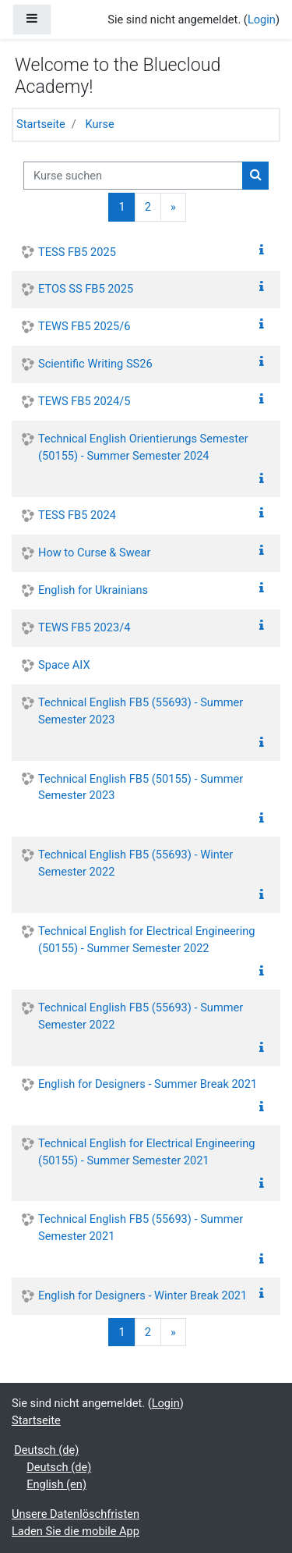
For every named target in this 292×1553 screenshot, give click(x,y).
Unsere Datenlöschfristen (75, 1514)
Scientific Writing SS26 (95, 364)
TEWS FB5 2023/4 (84, 627)
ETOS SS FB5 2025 (85, 289)
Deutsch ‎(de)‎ (46, 1450)
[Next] (173, 207)
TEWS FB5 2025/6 (84, 326)
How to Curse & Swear (94, 553)
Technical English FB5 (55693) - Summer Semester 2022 (140, 1016)
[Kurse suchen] (133, 176)
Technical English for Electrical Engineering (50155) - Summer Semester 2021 (146, 1151)
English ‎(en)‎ (56, 1484)
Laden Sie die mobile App (75, 1531)
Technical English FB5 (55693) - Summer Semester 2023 (140, 711)
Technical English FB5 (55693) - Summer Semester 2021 (140, 1227)
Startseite (40, 124)
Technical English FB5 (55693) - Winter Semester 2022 (135, 863)
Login (262, 19)
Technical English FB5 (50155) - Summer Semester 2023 (140, 787)
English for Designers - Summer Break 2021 (147, 1084)
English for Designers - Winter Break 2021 (142, 1295)
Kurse (100, 124)
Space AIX (64, 665)
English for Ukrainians (93, 590)
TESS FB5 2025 (77, 252)
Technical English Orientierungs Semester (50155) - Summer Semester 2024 (143, 447)
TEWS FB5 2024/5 (84, 401)
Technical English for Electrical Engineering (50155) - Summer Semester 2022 (146, 939)
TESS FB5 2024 (77, 515)
